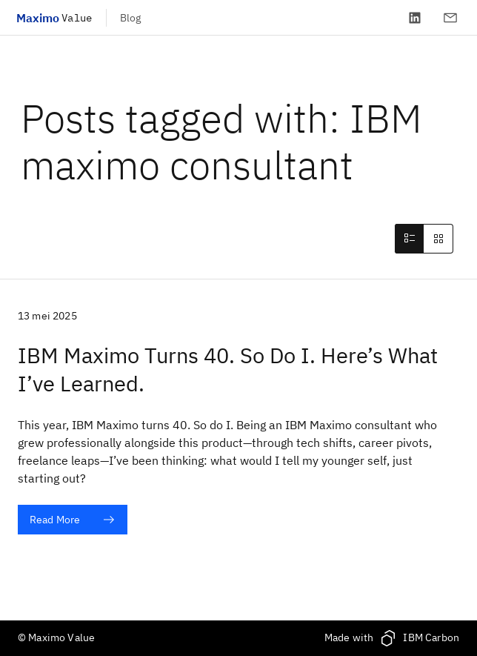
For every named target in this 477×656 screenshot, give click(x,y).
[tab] (409, 239)
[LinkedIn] (415, 18)
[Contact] (450, 18)
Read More (72, 519)
